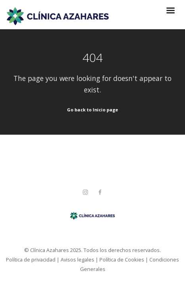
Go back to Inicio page (92, 110)
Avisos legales (77, 259)
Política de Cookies (121, 259)
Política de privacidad (30, 259)
